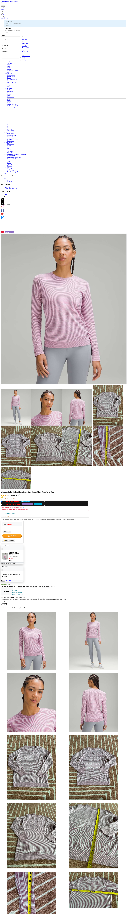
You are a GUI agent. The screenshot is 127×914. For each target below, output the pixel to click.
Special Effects (11, 63)
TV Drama (25, 60)
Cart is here (25, 43)
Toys (8, 89)
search (3, 6)
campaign (4, 40)
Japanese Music (11, 75)
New (16, 501)
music (8, 61)
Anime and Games (12, 79)
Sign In (2, 9)
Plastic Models (11, 103)
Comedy (9, 69)
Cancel (3, 563)
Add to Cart (12, 536)
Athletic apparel (18, 592)
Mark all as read (5, 18)
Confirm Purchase (10, 563)
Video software (26, 56)
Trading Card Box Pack (13, 104)
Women (4, 57)
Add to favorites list (8, 540)
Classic (9, 78)
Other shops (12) (10, 513)
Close (2, 580)
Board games (10, 97)
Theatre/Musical (11, 82)
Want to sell (5, 51)
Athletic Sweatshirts (19, 594)
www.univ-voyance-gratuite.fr (10, 1)
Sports (9, 67)
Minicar (9, 95)
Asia (8, 86)
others (8, 64)
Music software (8, 73)
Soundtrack (10, 81)
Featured (4, 48)
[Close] (2, 549)
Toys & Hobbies (8, 88)
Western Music (11, 76)
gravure (9, 72)
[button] (63, 16)
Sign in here (25, 39)
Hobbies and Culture (12, 70)
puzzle (9, 94)
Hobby (9, 100)
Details (24, 507)
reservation (5, 45)
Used (22, 504)
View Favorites (9, 580)
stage (8, 66)
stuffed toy (10, 91)
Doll (8, 92)
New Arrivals (5, 42)
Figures (9, 101)
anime (23, 57)
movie (23, 59)
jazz (8, 83)
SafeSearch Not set (6, 7)
